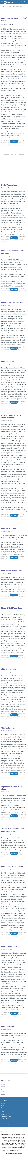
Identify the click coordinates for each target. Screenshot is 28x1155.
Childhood (3, 1084)
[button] (2, 2)
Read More (14, 237)
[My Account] (26, 2)
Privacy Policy (4, 1120)
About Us (3, 1103)
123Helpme (3, 6)
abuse (20, 50)
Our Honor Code (5, 1118)
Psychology (3, 1086)
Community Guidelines (6, 1116)
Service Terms (4, 1123)
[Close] (26, 1135)
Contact (3, 1105)
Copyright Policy (5, 1114)
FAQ (2, 1107)
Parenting (3, 1094)
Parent (2, 1091)
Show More (14, 141)
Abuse (2, 1089)
